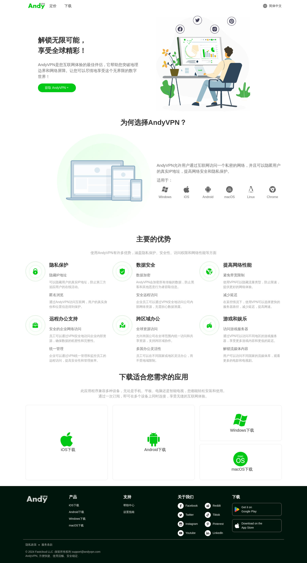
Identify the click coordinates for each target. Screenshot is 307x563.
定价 (53, 6)
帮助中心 (128, 505)
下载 (68, 6)
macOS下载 (76, 525)
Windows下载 (77, 518)
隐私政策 (31, 544)
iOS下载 (74, 505)
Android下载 (76, 512)
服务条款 (47, 544)
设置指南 (128, 512)
